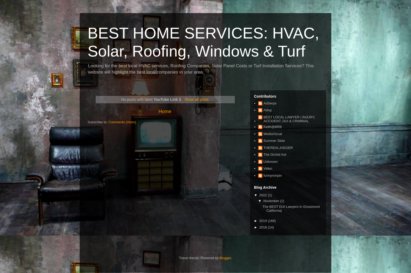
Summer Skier (274, 141)
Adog (267, 110)
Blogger (225, 258)
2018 (263, 227)
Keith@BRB (272, 127)
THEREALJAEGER (278, 148)
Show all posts (197, 99)
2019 (263, 221)
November (271, 201)
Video (267, 168)
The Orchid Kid (274, 155)
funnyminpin (272, 175)
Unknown (270, 162)
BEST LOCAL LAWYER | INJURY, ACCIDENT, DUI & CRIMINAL (289, 119)
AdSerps (270, 103)
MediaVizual (272, 134)
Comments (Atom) (122, 122)
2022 (263, 195)
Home (165, 111)
